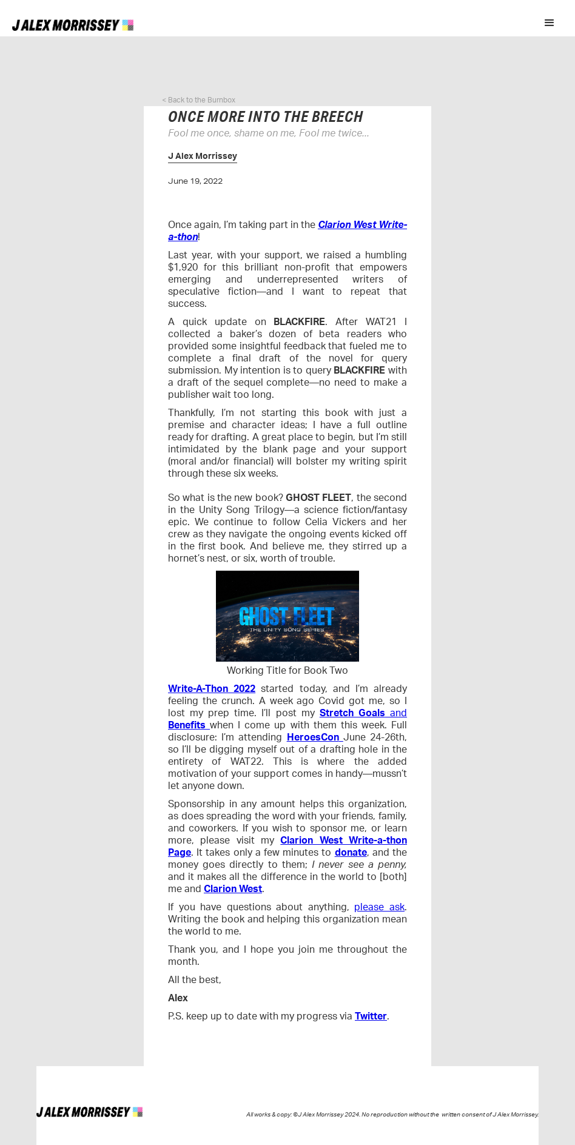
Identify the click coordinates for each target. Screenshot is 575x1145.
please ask (379, 907)
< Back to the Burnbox (198, 100)
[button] (549, 23)
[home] (72, 24)
